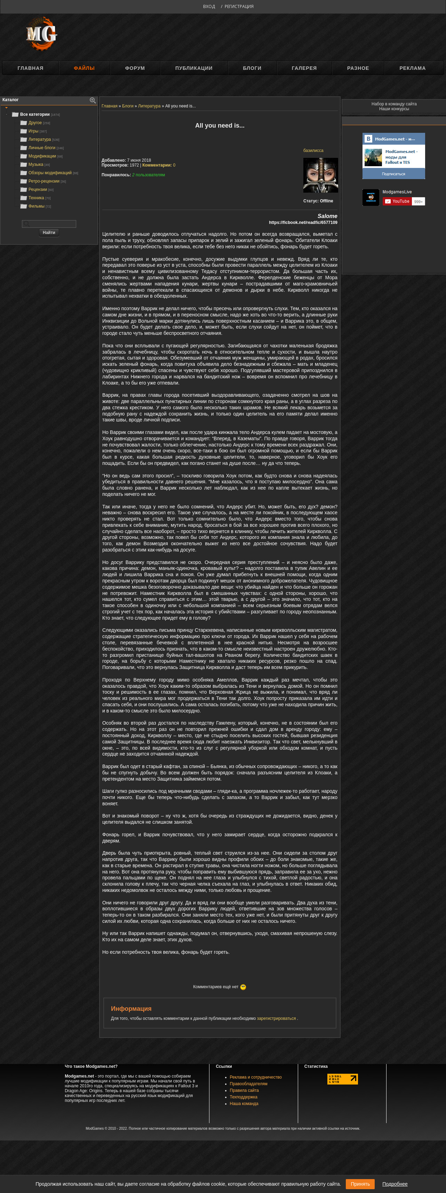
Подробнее (395, 1184)
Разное (358, 68)
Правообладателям (249, 1083)
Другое (34, 123)
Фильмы (35, 206)
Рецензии (36, 189)
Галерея (304, 68)
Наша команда (244, 1103)
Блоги (252, 68)
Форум (135, 68)
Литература (39, 139)
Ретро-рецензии (42, 181)
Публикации (194, 68)
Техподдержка (244, 1097)
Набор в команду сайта (394, 104)
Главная (30, 68)
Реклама (412, 68)
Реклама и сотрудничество (256, 1077)
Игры (33, 131)
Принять (360, 1184)
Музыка (34, 164)
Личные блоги (41, 148)
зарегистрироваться (277, 1018)
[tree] (49, 160)
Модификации (41, 156)
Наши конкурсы (394, 108)
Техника (34, 198)
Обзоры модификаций (48, 173)
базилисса (313, 150)
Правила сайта (244, 1090)
